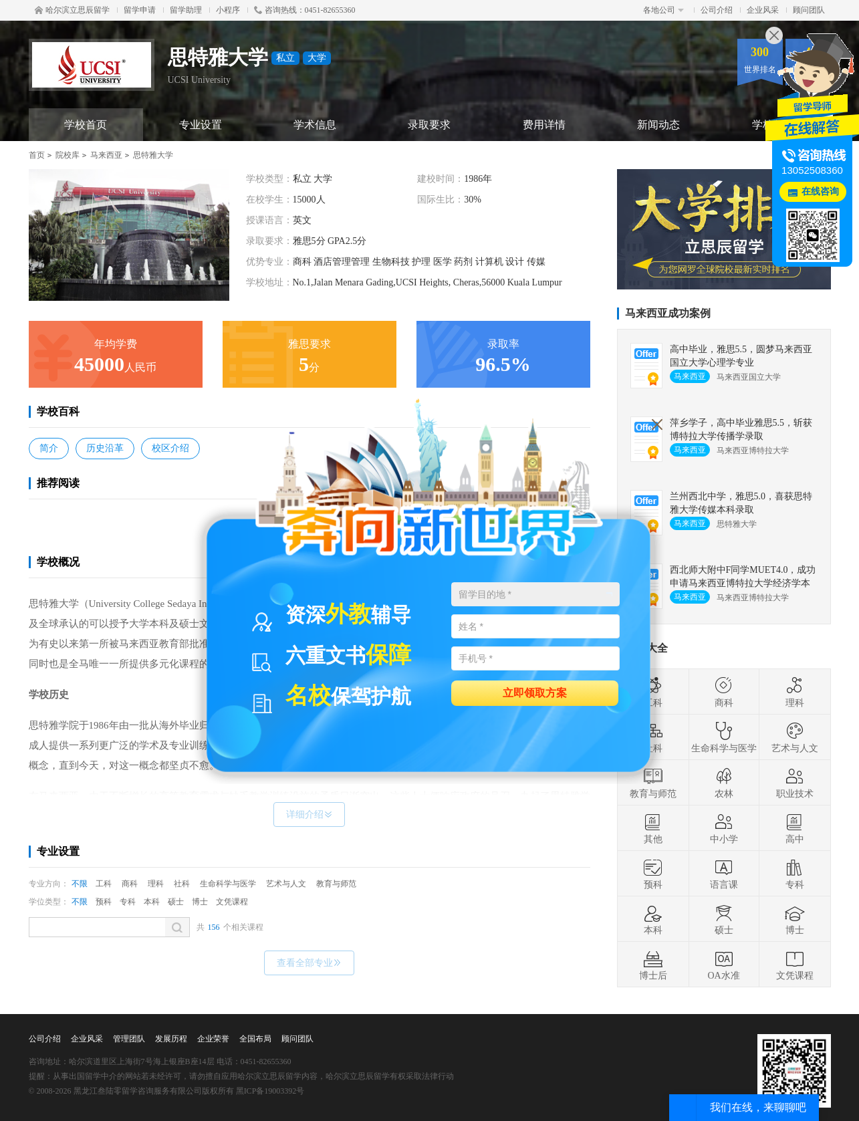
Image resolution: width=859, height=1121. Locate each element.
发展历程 (171, 1038)
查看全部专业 (309, 963)
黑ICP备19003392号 (270, 1091)
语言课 (724, 874)
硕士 (176, 901)
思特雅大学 (153, 155)
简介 (48, 448)
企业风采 (763, 10)
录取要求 (429, 124)
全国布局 (255, 1038)
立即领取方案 (535, 692)
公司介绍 (717, 10)
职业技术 (795, 783)
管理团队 (129, 1038)
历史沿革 (105, 448)
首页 (37, 155)
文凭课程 (232, 901)
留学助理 (186, 10)
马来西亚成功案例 (668, 313)
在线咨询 (820, 191)
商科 (130, 883)
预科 (104, 901)
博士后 (653, 965)
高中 (795, 828)
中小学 (724, 828)
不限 (80, 883)
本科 (152, 901)
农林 (724, 783)
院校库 (67, 155)
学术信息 (314, 124)
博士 (200, 901)
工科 (104, 883)
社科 (182, 883)
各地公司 (663, 10)
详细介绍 (309, 814)
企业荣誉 (213, 1038)
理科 (156, 883)
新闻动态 (658, 124)
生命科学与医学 (228, 883)
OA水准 (723, 965)
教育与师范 (336, 883)
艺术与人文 (286, 883)
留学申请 (140, 10)
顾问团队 (809, 10)
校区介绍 (170, 448)
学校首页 (85, 124)
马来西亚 (106, 155)
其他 (653, 828)
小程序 (228, 10)
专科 (128, 901)
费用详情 (544, 124)
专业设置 (200, 124)
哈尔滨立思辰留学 (72, 10)
